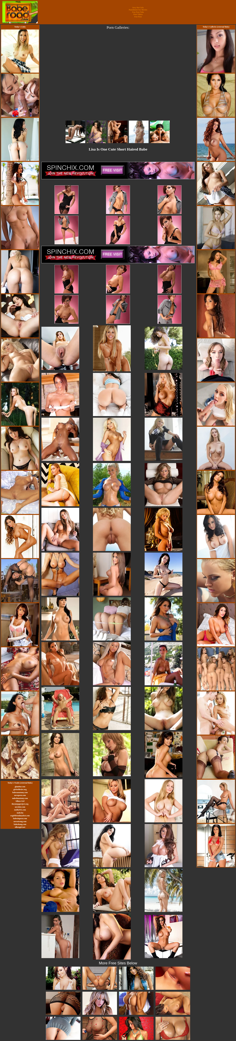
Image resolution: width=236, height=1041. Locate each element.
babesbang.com (20, 824)
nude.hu (20, 813)
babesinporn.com (20, 818)
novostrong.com (20, 821)
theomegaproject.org (20, 804)
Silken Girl (20, 801)
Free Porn (138, 17)
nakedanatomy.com (20, 798)
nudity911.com (20, 810)
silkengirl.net (20, 827)
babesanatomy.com (20, 792)
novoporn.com (20, 795)
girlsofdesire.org (19, 789)
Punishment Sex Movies (138, 10)
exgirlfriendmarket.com (20, 816)
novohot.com (20, 807)
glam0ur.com (20, 787)
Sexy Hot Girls (138, 7)
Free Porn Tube (138, 12)
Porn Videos (138, 14)
